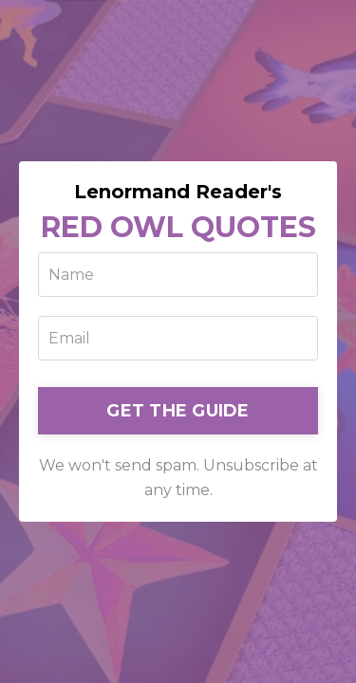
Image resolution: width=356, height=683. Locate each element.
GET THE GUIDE (177, 410)
